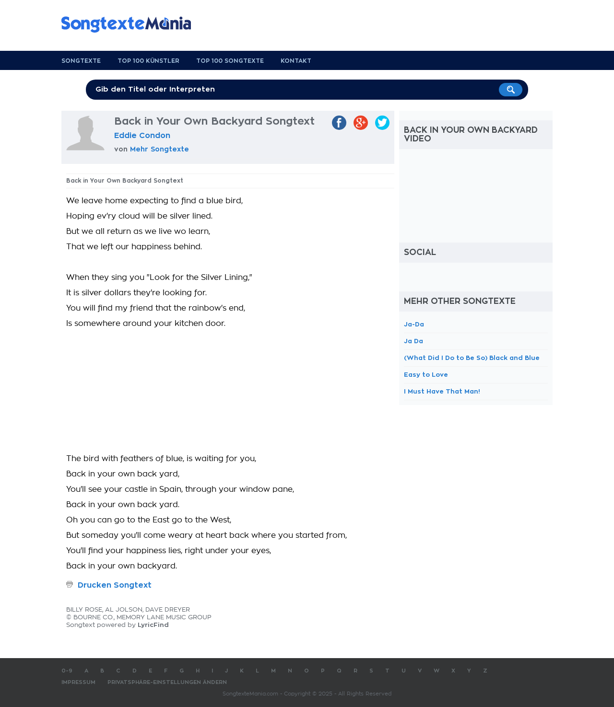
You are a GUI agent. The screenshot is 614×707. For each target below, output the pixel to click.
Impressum (78, 682)
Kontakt (296, 61)
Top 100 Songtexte (230, 61)
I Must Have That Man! (442, 391)
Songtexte (81, 61)
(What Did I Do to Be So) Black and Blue (472, 358)
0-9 (66, 670)
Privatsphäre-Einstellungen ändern (167, 682)
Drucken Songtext (115, 585)
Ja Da (413, 341)
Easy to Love (426, 374)
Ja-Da (414, 324)
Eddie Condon (142, 135)
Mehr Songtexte (159, 149)
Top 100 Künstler (148, 61)
